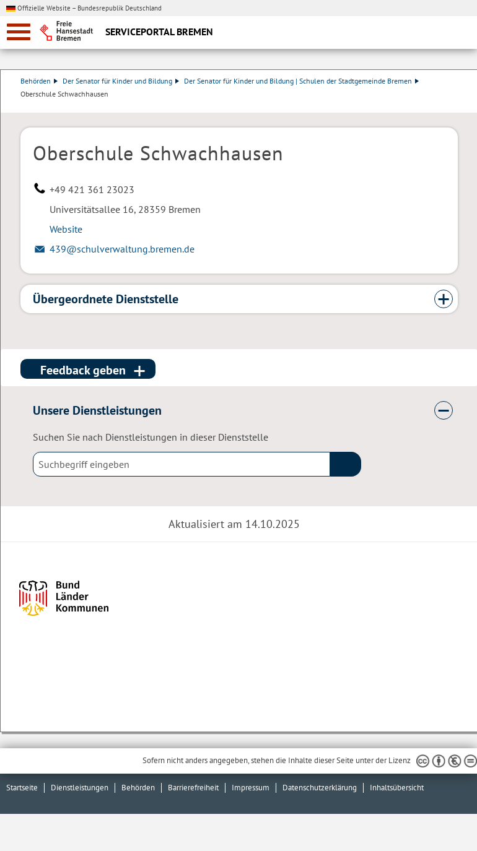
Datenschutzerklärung (319, 787)
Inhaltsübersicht (397, 787)
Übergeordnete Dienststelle (105, 299)
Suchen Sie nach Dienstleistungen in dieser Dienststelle (150, 437)
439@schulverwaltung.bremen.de (122, 249)
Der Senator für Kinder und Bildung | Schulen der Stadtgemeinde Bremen (301, 80)
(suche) (345, 464)
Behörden (39, 80)
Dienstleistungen (79, 787)
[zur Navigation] (18, 32)
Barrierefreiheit (193, 787)
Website (66, 229)
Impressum (250, 787)
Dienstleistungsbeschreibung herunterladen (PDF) (455, 106)
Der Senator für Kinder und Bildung (121, 80)
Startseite (22, 787)
